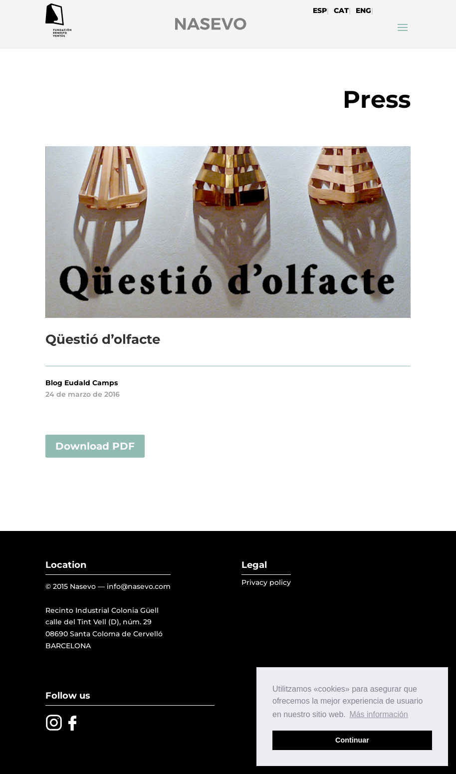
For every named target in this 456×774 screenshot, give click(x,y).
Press (377, 99)
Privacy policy (266, 582)
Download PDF (95, 446)
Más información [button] (378, 714)
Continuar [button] (352, 740)
